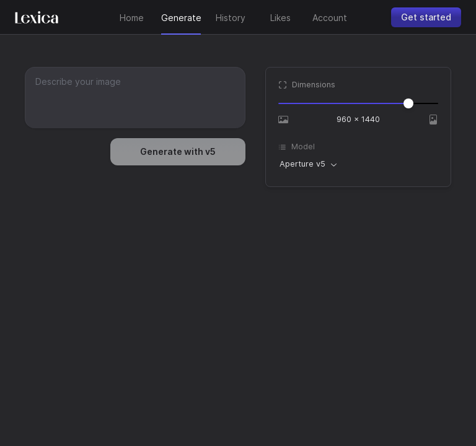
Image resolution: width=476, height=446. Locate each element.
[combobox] (308, 164)
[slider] (408, 103)
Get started (426, 17)
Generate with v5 (178, 151)
